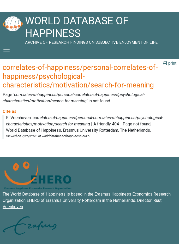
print (169, 63)
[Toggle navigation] (6, 52)
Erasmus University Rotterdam (73, 200)
